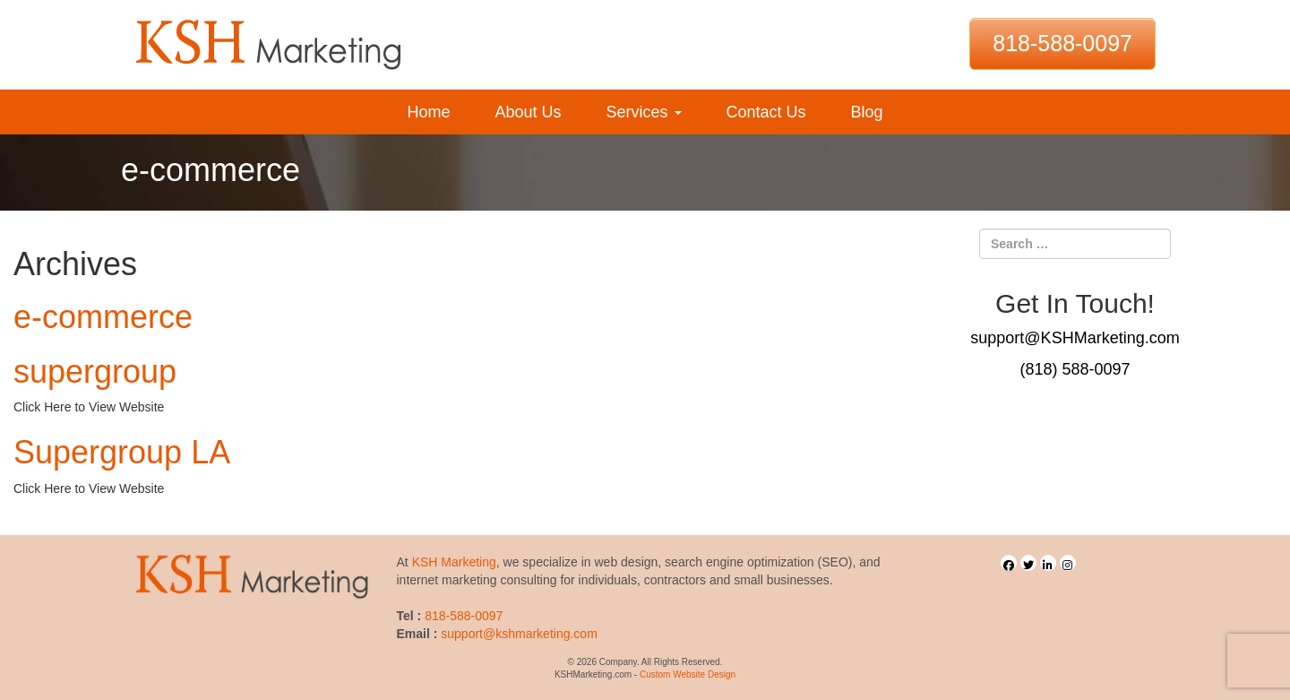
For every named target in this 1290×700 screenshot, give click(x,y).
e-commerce (103, 316)
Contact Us (766, 112)
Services (643, 112)
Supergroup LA (121, 452)
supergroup (94, 371)
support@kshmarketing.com (519, 634)
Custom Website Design (687, 674)
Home (428, 112)
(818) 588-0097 (1074, 369)
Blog (867, 112)
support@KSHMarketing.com (1074, 338)
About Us (527, 112)
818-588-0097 (1062, 43)
